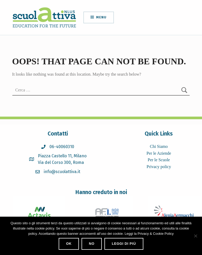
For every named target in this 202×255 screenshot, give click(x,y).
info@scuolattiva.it (62, 171)
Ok (69, 244)
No (91, 244)
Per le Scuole (159, 160)
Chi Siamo (159, 146)
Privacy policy (159, 166)
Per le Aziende (159, 153)
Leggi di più (124, 244)
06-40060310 (61, 146)
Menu (101, 17)
